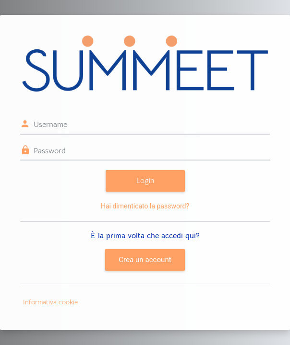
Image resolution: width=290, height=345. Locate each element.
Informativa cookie (50, 302)
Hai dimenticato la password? (145, 206)
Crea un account (145, 259)
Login (145, 180)
